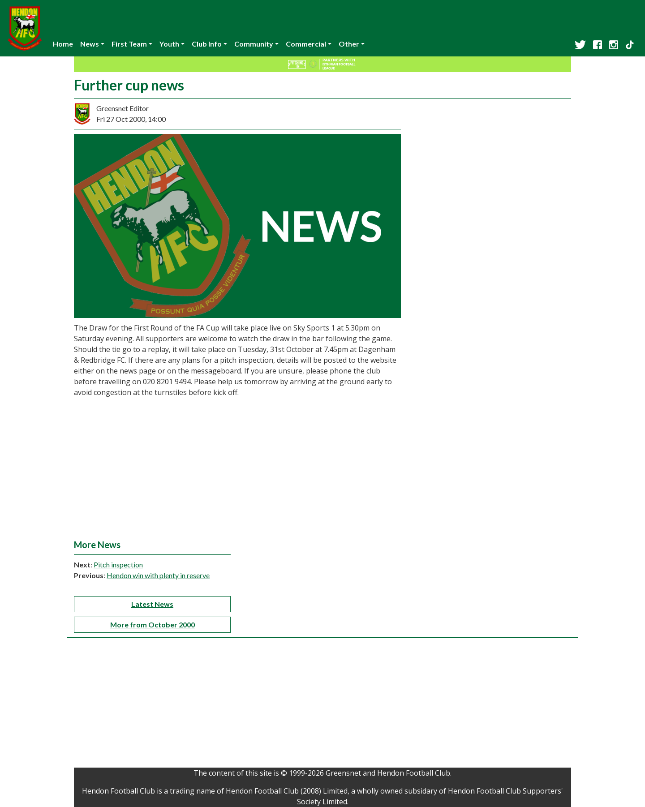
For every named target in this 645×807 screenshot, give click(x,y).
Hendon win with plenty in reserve (158, 575)
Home (63, 43)
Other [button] (349, 43)
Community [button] (253, 43)
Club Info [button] (207, 43)
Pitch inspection (118, 564)
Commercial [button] (306, 43)
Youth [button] (169, 43)
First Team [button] (129, 43)
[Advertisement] (322, 472)
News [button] (89, 43)
